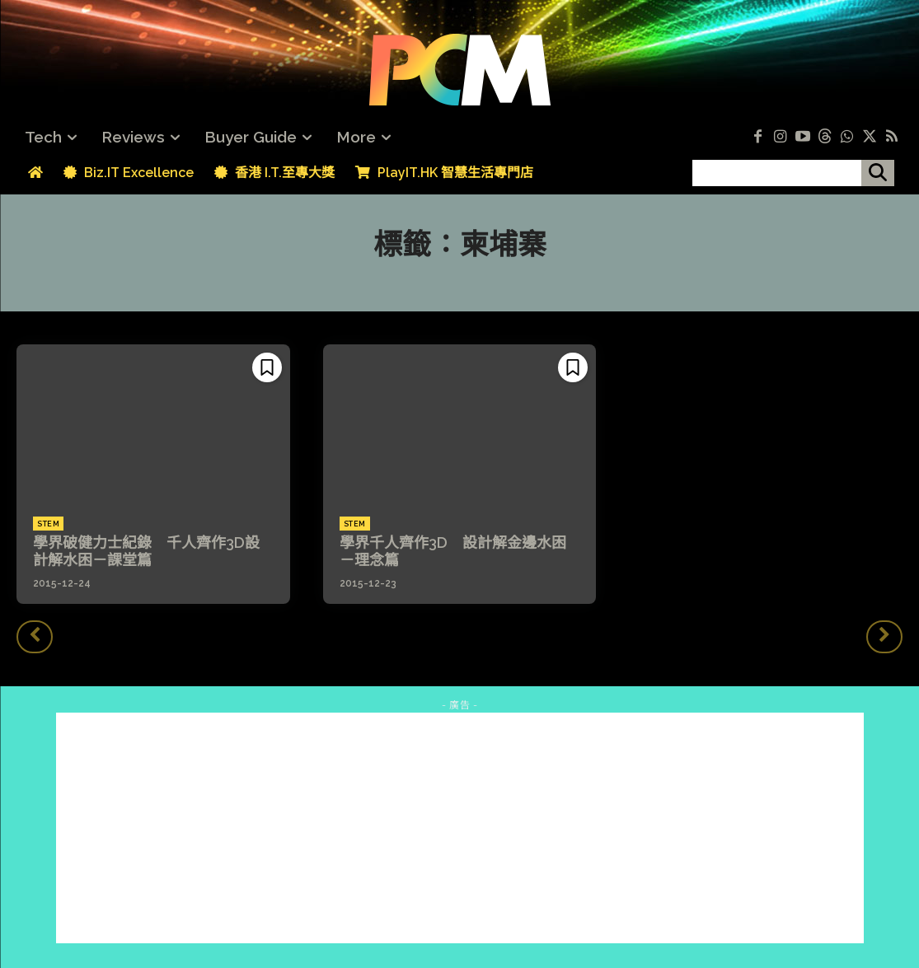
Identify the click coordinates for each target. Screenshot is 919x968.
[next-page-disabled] (884, 636)
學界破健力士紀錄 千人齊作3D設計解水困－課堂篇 (146, 551)
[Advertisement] (460, 828)
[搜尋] (877, 173)
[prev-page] (34, 636)
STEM (48, 524)
